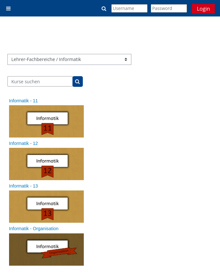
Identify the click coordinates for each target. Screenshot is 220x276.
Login (203, 8)
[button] (104, 8)
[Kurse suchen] (40, 81)
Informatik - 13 (23, 186)
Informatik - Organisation (34, 228)
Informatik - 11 (23, 100)
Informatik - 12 (23, 143)
